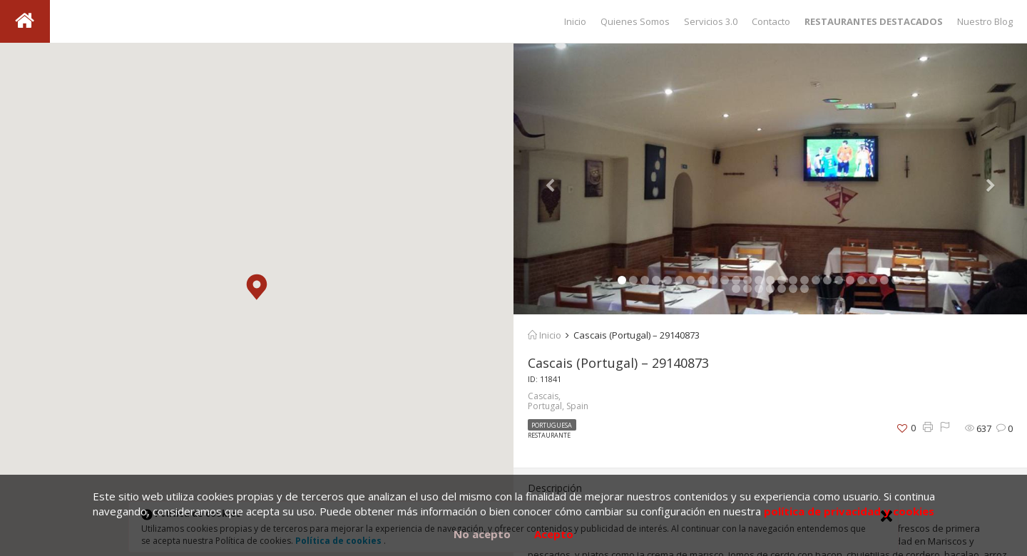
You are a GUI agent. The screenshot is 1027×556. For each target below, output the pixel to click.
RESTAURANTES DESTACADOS (873, 21)
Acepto (553, 534)
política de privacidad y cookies (849, 511)
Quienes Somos (635, 21)
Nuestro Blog (985, 21)
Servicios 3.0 (710, 21)
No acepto (482, 534)
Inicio (575, 21)
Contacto (771, 21)
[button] (256, 287)
